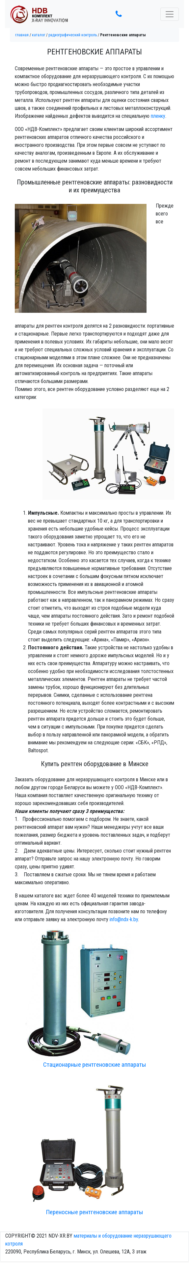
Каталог (38, 35)
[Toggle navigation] (169, 14)
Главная (22, 35)
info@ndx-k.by (124, 919)
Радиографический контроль (72, 35)
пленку (158, 116)
